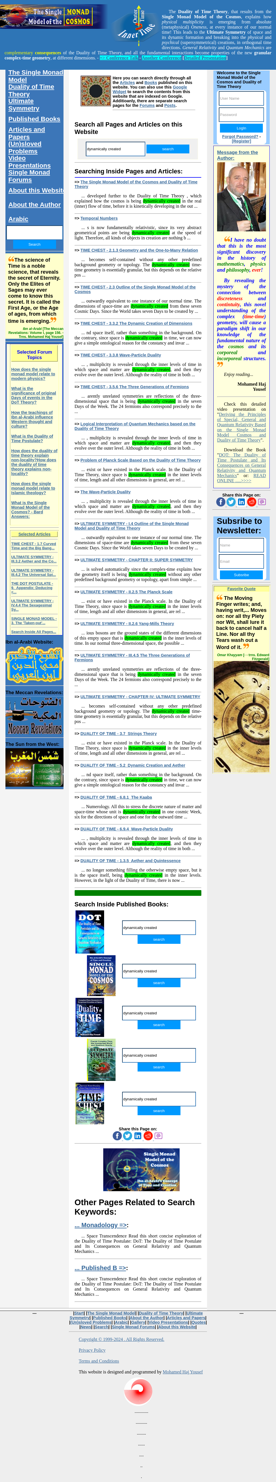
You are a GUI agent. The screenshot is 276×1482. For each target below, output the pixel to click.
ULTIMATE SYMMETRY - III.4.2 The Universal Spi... (33, 572)
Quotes (199, 1322)
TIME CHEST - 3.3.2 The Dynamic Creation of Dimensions (136, 323)
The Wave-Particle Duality (105, 492)
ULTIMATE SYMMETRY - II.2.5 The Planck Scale (126, 592)
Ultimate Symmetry (23, 104)
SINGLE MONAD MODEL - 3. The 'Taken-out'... (34, 620)
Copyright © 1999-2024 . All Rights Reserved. (121, 1339)
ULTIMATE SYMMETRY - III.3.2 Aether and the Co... (33, 559)
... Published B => (100, 1267)
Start (79, 1313)
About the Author (34, 204)
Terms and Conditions (99, 1361)
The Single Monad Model (35, 76)
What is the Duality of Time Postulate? (32, 438)
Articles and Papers (26, 133)
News (85, 1327)
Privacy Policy (92, 1350)
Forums (147, 105)
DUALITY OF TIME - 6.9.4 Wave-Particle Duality (126, 829)
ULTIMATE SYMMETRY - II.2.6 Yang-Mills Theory (127, 623)
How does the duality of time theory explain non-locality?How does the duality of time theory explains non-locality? (34, 462)
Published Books (34, 119)
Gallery (138, 1322)
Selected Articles (34, 534)
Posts (169, 105)
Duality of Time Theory (31, 90)
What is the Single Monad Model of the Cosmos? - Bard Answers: (30, 509)
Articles (127, 82)
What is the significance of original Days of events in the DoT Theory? (33, 395)
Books (150, 82)
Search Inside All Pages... (33, 632)
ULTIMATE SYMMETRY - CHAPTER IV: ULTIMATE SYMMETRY (140, 696)
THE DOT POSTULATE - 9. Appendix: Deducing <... (32, 587)
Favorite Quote (241, 588)
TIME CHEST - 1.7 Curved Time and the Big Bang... (33, 546)
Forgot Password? (240, 136)
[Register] (241, 141)
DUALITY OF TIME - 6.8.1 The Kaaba (116, 797)
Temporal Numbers (99, 218)
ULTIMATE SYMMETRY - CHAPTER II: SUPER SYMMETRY (136, 560)
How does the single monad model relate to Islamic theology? (33, 488)
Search (101, 1327)
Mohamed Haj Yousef (183, 1371)
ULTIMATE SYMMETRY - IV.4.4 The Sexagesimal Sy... (32, 605)
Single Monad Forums (29, 176)
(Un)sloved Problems (24, 147)
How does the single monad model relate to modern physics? (33, 374)
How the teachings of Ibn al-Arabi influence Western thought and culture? (32, 419)
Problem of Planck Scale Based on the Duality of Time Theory (140, 460)
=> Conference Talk (119, 57)
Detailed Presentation (205, 57)
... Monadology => (101, 1225)
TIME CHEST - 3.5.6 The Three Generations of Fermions (134, 386)
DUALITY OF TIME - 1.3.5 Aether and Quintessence (130, 860)
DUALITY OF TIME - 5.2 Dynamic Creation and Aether (132, 765)
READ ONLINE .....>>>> (241, 478)
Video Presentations (29, 161)
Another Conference (162, 57)
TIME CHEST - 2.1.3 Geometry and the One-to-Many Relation (139, 250)
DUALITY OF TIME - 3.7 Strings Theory (118, 733)
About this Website (37, 190)
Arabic (18, 219)
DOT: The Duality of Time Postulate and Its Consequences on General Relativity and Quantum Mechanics (241, 465)
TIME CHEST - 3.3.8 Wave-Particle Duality (120, 355)
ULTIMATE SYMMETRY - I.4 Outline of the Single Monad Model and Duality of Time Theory (132, 525)
